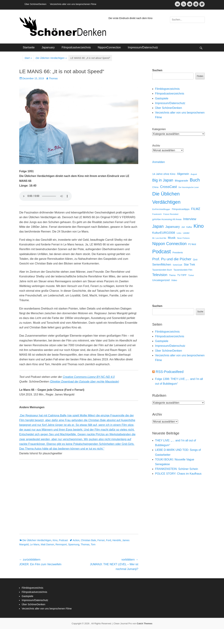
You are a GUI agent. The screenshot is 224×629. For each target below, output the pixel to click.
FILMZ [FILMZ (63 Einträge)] (195, 209)
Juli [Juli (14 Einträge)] (183, 227)
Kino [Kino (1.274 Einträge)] (199, 226)
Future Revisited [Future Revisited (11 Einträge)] (170, 214)
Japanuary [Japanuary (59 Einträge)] (172, 226)
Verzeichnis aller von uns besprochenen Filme (73, 4)
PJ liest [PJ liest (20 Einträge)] (192, 244)
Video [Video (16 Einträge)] (174, 280)
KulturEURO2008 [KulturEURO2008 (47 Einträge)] (163, 232)
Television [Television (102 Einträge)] (159, 275)
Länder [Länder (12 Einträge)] (186, 233)
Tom (93, 544)
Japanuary (48, 47)
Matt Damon (47, 544)
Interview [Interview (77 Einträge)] (189, 219)
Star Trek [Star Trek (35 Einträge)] (189, 264)
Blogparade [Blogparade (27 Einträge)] (181, 180)
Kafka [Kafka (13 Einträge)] (189, 227)
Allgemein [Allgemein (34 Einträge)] (183, 173)
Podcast (63, 540)
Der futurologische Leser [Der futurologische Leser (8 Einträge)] (188, 187)
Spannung (73, 544)
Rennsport (61, 544)
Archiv (156, 145)
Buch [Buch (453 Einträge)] (195, 179)
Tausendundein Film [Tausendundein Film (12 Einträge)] (183, 270)
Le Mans (34, 544)
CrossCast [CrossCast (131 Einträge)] (168, 187)
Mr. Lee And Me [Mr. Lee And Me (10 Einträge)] (159, 238)
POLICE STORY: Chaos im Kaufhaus (178, 473)
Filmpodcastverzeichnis (76, 47)
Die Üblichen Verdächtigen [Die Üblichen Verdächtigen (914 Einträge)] (166, 198)
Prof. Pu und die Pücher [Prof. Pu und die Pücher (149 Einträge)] (171, 259)
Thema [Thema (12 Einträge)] (172, 275)
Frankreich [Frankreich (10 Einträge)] (157, 214)
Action (76, 540)
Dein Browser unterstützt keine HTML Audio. (45, 196)
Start (28, 58)
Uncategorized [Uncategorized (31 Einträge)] (161, 280)
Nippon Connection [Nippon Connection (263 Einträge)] (169, 243)
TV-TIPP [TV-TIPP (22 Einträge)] (181, 275)
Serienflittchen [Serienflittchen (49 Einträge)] (161, 264)
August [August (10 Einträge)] (194, 174)
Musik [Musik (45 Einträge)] (172, 237)
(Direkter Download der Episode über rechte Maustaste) (84, 381)
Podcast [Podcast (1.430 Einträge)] (161, 251)
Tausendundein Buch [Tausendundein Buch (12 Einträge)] (162, 270)
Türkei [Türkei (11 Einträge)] (191, 275)
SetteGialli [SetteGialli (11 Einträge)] (177, 265)
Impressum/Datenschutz (143, 47)
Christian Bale (88, 540)
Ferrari (101, 540)
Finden (200, 76)
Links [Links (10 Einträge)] (179, 233)
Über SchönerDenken (35, 4)
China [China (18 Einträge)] (155, 187)
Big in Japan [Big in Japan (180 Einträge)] (162, 180)
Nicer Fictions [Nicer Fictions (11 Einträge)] (183, 238)
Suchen (157, 70)
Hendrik (116, 540)
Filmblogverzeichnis (167, 88)
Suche (200, 311)
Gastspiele (161, 98)
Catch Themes (144, 623)
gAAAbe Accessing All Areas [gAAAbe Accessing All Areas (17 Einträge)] (166, 219)
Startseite (29, 47)
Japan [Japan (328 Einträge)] (158, 226)
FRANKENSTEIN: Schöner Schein (176, 468)
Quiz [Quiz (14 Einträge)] (195, 259)
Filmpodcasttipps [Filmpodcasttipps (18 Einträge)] (181, 209)
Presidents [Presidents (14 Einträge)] (177, 252)
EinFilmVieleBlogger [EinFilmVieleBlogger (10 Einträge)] (161, 209)
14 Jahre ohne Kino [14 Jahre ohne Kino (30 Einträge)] (163, 173)
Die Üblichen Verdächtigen (51, 58)
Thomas (53, 78)
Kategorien (159, 129)
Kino (55, 540)
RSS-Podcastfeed (170, 372)
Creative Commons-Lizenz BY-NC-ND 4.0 (89, 376)
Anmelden (158, 162)
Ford (108, 540)
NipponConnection (109, 47)
